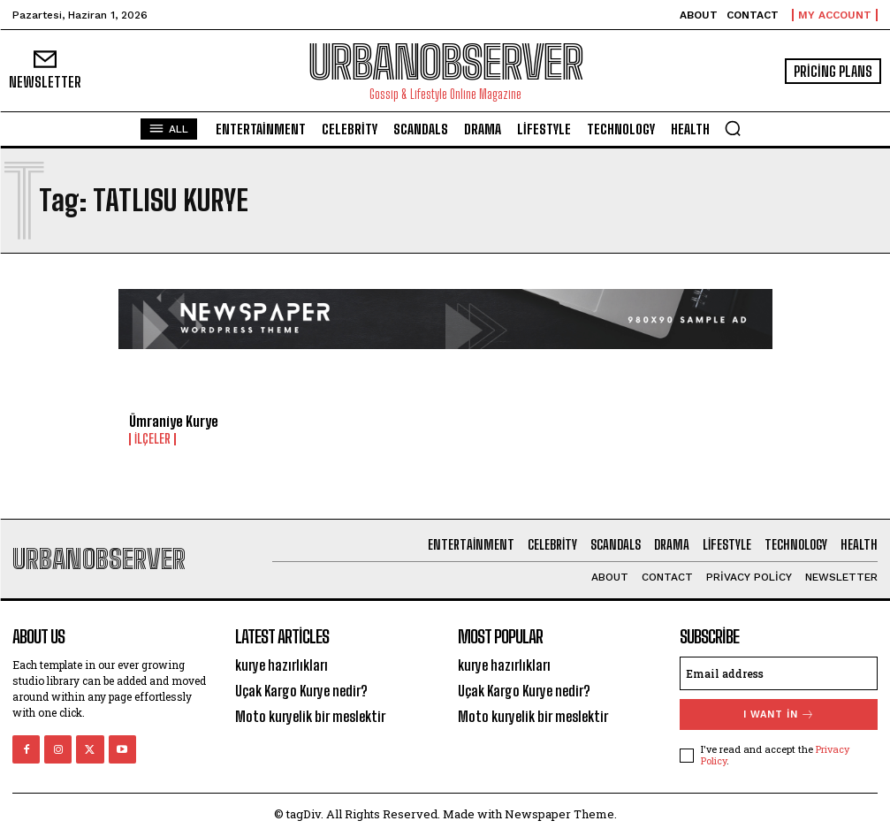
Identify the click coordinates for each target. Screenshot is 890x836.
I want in (779, 714)
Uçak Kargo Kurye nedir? (301, 690)
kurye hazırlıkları (281, 665)
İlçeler (152, 439)
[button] (732, 128)
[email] (779, 673)
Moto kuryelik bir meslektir (310, 716)
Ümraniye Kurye (173, 421)
